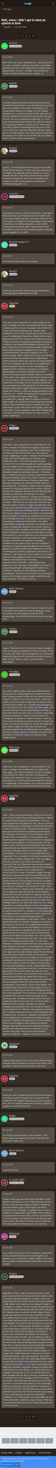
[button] (2, 3)
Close (17, 1465)
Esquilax (7, 27)
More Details (7, 1465)
